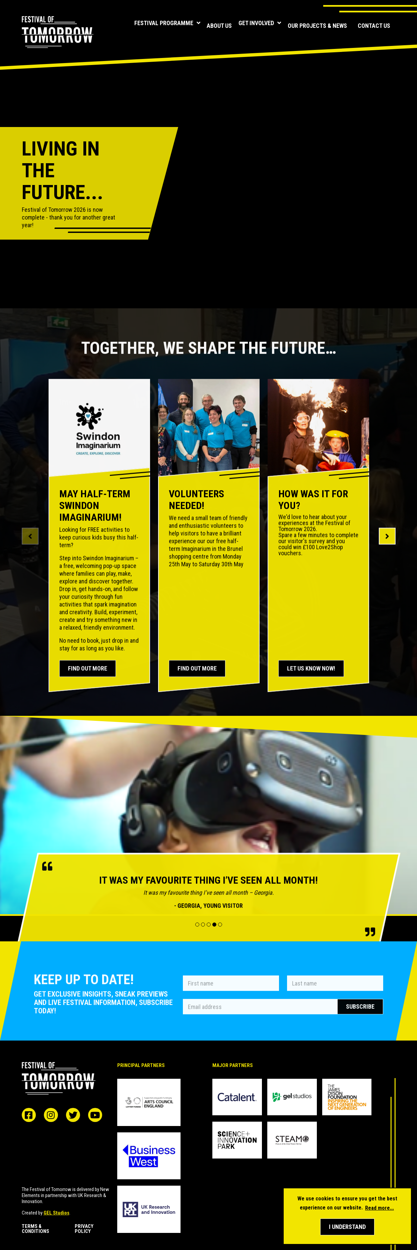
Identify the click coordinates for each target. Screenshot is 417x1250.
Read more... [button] (379, 1208)
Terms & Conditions (35, 1229)
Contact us (374, 25)
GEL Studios (56, 1213)
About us (210, 25)
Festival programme (154, 26)
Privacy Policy (84, 1229)
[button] (347, 1226)
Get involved (255, 26)
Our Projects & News (317, 25)
